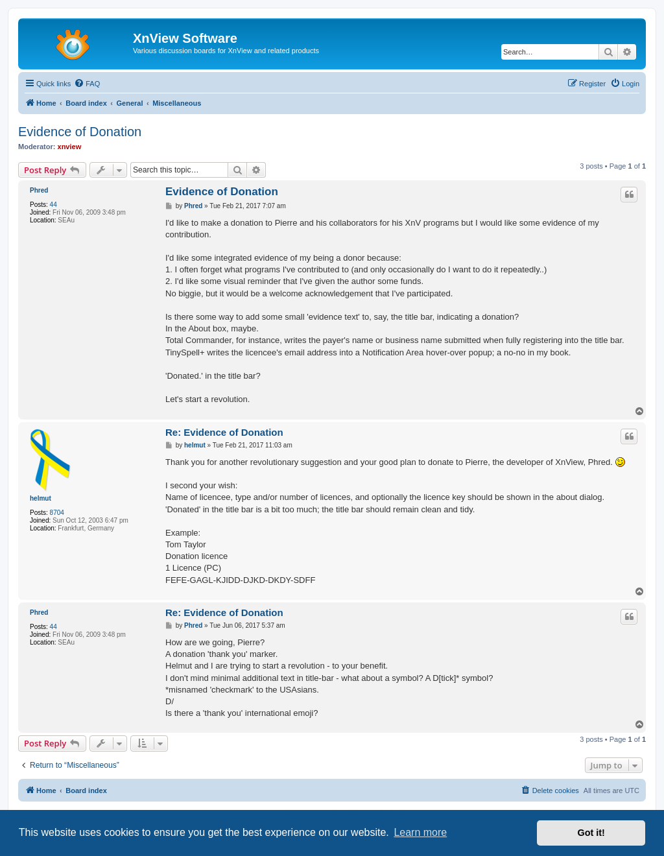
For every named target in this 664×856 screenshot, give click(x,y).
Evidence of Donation (79, 132)
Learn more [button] (420, 832)
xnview (70, 146)
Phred (39, 190)
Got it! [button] (591, 832)
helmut (40, 498)
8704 (57, 512)
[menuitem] (87, 83)
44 (53, 204)
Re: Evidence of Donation (224, 432)
